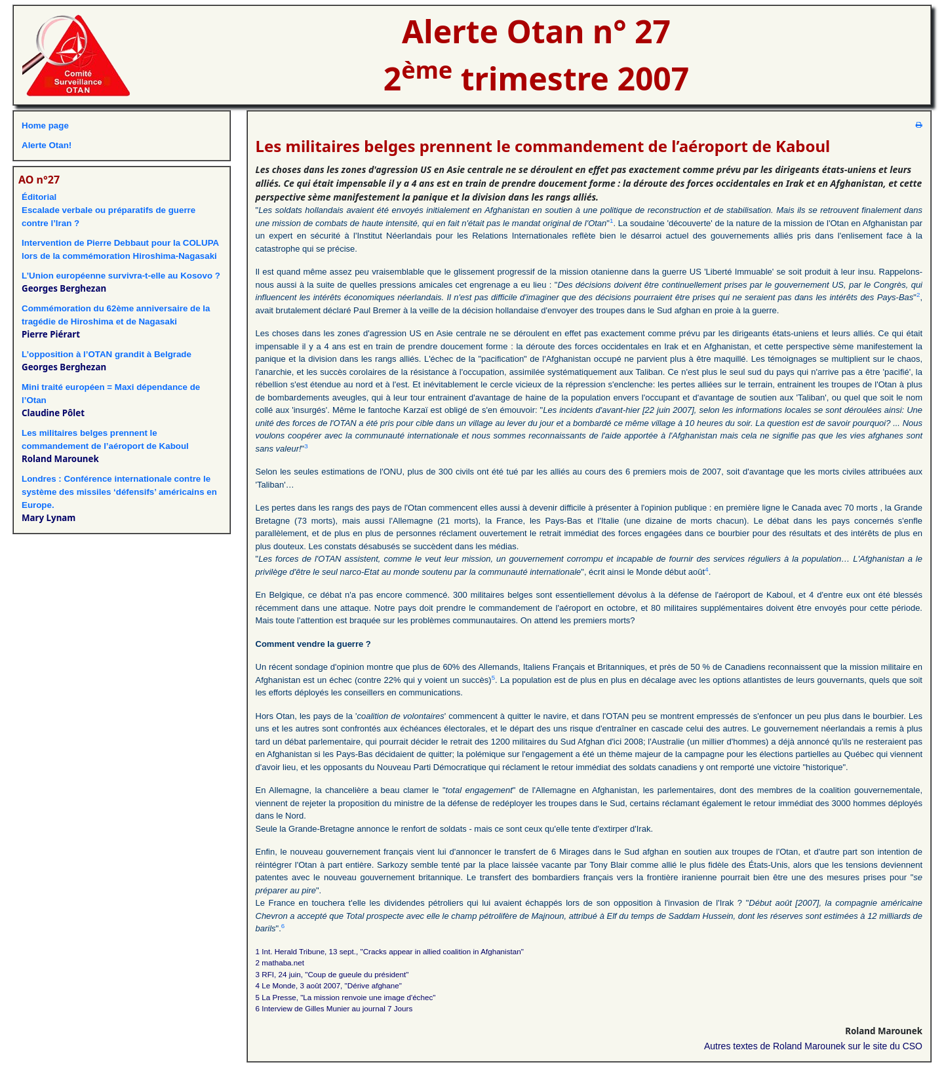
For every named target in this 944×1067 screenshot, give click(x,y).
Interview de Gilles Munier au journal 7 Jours (337, 1008)
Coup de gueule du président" (357, 974)
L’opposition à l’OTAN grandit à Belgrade (106, 354)
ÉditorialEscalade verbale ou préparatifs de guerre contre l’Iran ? (108, 210)
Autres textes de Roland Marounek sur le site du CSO (813, 1046)
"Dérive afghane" (373, 985)
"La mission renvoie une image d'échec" (367, 997)
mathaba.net (283, 962)
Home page (45, 125)
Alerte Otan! (46, 145)
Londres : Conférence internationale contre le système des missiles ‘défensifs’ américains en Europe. (119, 492)
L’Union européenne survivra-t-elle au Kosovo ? (121, 276)
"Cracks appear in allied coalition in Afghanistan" (442, 951)
